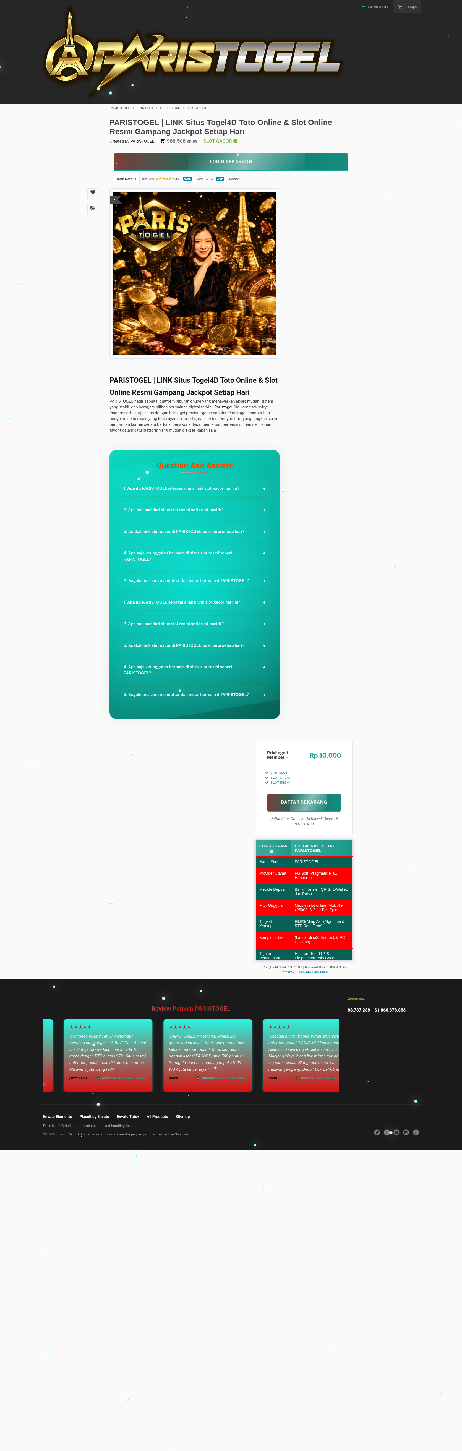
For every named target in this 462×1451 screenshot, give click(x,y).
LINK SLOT (145, 108)
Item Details (126, 179)
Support (235, 179)
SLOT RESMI (170, 108)
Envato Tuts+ (128, 1116)
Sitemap (183, 1116)
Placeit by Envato (94, 1116)
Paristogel (223, 407)
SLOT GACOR (196, 108)
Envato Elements (57, 1116)
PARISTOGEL (119, 108)
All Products (157, 1116)
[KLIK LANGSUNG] (231, 161)
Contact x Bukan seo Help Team (304, 972)
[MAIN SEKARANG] (304, 802)
